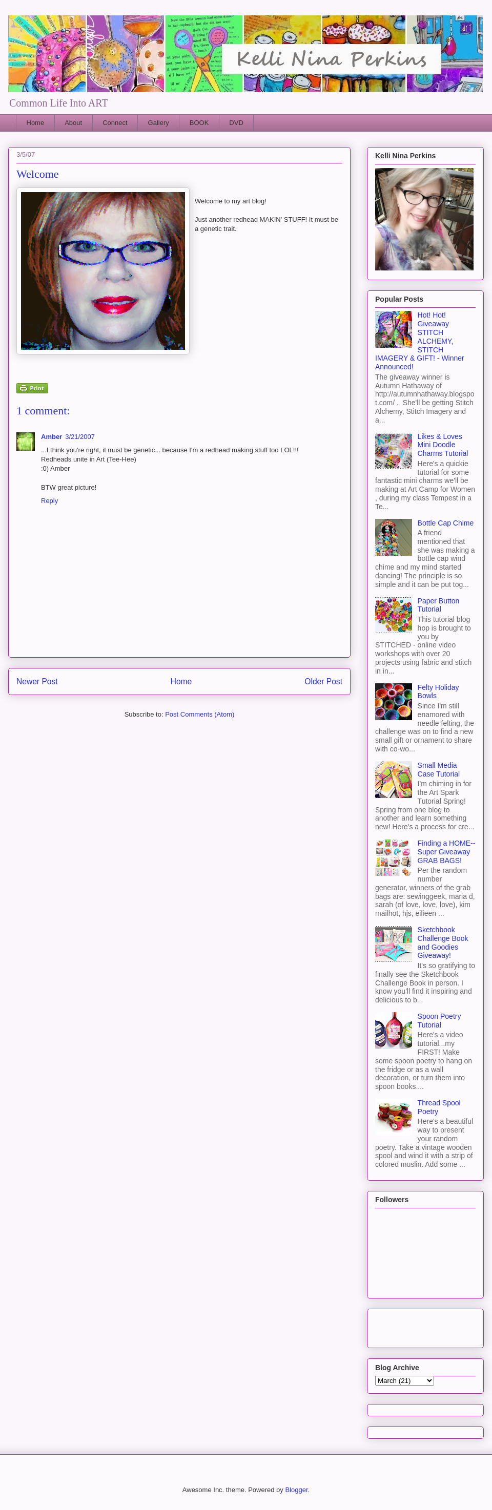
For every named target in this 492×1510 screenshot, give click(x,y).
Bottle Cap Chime (446, 523)
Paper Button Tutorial (439, 605)
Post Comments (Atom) (199, 714)
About (73, 123)
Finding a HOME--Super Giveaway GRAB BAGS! (447, 852)
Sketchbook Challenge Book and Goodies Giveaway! (443, 942)
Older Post (323, 681)
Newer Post (37, 681)
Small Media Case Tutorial (439, 769)
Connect (114, 123)
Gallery (158, 123)
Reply (49, 501)
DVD (236, 123)
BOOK (199, 123)
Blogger (296, 1490)
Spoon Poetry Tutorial (439, 1020)
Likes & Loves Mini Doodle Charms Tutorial (443, 445)
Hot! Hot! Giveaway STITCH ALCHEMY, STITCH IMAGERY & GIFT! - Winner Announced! (419, 341)
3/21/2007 (80, 437)
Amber (51, 437)
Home (36, 123)
